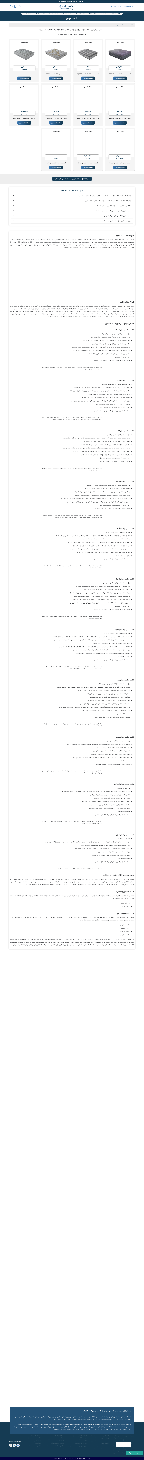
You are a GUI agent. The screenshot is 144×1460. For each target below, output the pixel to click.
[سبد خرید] (11, 6)
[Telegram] (14, 1445)
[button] (20, 6)
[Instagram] (10, 1445)
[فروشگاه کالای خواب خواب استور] (123, 1439)
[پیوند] (15, 6)
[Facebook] (18, 1445)
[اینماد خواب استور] (123, 1444)
